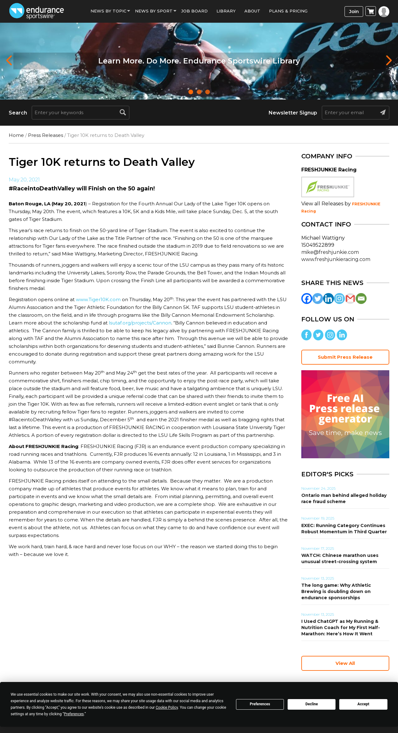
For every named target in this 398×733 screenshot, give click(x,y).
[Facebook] (306, 298)
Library (226, 10)
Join (354, 11)
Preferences (260, 704)
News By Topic (108, 10)
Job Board (194, 10)
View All (345, 663)
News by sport (154, 10)
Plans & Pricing (288, 10)
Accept (363, 704)
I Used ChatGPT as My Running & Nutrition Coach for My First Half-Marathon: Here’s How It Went (340, 628)
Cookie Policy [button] (167, 707)
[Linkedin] (328, 298)
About (252, 10)
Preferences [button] (74, 714)
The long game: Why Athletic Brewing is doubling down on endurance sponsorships (336, 591)
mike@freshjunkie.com (330, 252)
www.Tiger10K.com (98, 299)
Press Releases (45, 135)
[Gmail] (350, 298)
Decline (311, 704)
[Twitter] (317, 298)
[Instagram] (339, 298)
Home (16, 135)
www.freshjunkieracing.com (335, 259)
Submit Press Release (345, 357)
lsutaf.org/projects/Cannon (140, 323)
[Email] (361, 298)
